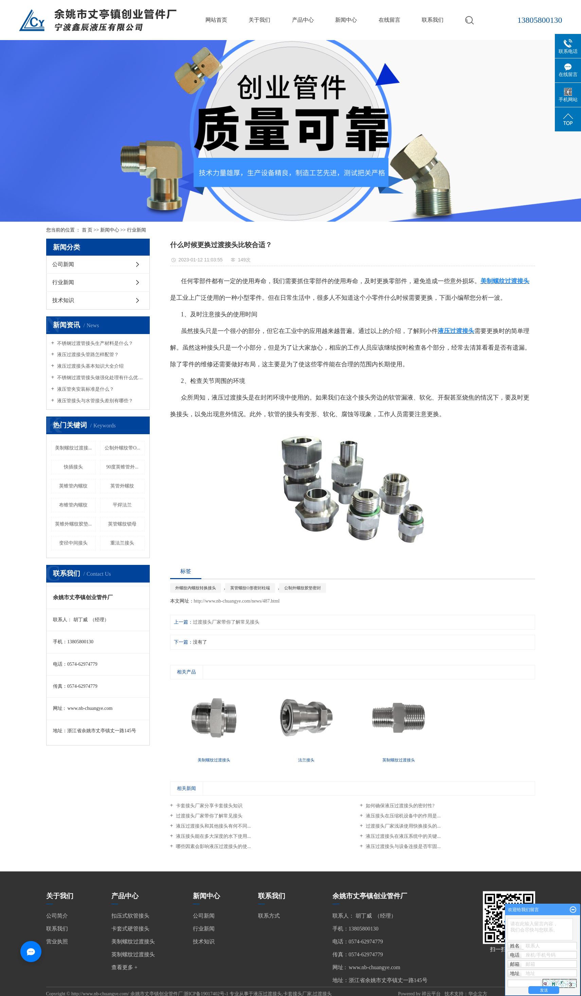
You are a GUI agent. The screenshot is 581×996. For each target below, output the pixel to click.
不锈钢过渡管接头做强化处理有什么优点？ (100, 377)
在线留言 (389, 20)
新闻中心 (346, 20)
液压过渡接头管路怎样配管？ (87, 354)
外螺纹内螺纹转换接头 (195, 588)
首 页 (87, 230)
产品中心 (303, 20)
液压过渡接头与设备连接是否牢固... (403, 846)
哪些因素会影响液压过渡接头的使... (213, 846)
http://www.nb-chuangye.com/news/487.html (237, 601)
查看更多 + (124, 967)
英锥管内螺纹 (73, 485)
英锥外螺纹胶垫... (73, 524)
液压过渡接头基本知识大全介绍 (90, 366)
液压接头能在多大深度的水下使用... (213, 836)
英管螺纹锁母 (122, 524)
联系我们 (432, 20)
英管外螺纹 (122, 485)
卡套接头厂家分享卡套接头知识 (209, 805)
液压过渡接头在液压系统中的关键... (403, 836)
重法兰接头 (122, 543)
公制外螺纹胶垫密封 (302, 588)
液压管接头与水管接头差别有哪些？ (94, 400)
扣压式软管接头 (130, 916)
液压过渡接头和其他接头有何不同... (213, 826)
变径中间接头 (73, 543)
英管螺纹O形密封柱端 (250, 588)
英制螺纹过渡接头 (133, 954)
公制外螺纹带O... (122, 447)
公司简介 (57, 916)
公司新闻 (63, 264)
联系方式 (269, 916)
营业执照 (57, 941)
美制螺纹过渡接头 (133, 941)
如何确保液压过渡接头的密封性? (400, 805)
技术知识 (63, 300)
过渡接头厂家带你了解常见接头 (226, 622)
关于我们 (259, 20)
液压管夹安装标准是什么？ (85, 389)
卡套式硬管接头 (130, 929)
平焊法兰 (122, 505)
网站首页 (216, 20)
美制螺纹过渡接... (73, 447)
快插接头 (73, 466)
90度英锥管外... (122, 466)
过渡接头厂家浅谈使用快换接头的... (403, 826)
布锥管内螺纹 (73, 505)
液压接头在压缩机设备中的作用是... (403, 815)
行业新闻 (136, 230)
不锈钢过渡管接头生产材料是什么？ (94, 343)
